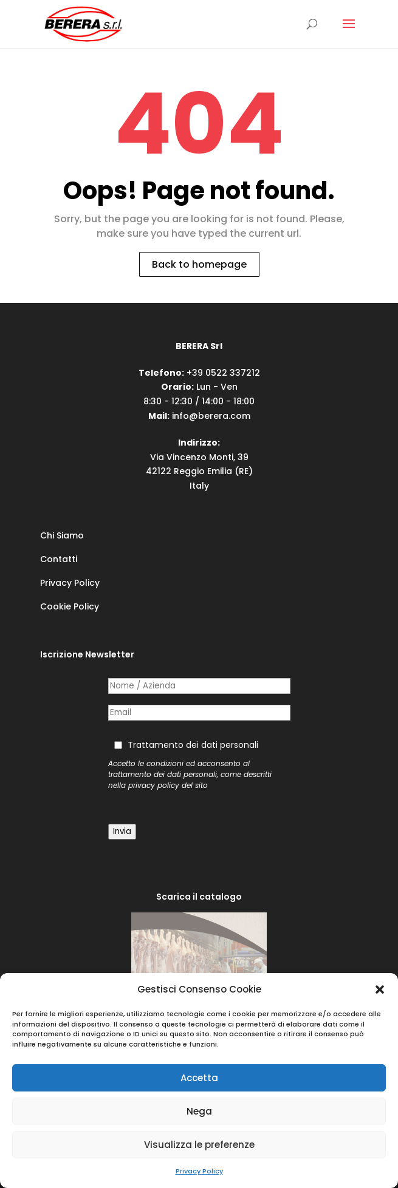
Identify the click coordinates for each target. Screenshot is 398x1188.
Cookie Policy (69, 606)
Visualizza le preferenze (199, 1144)
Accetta (199, 1077)
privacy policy (153, 785)
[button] (380, 989)
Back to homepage (199, 264)
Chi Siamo (62, 535)
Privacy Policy (199, 1171)
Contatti (58, 559)
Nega (199, 1111)
